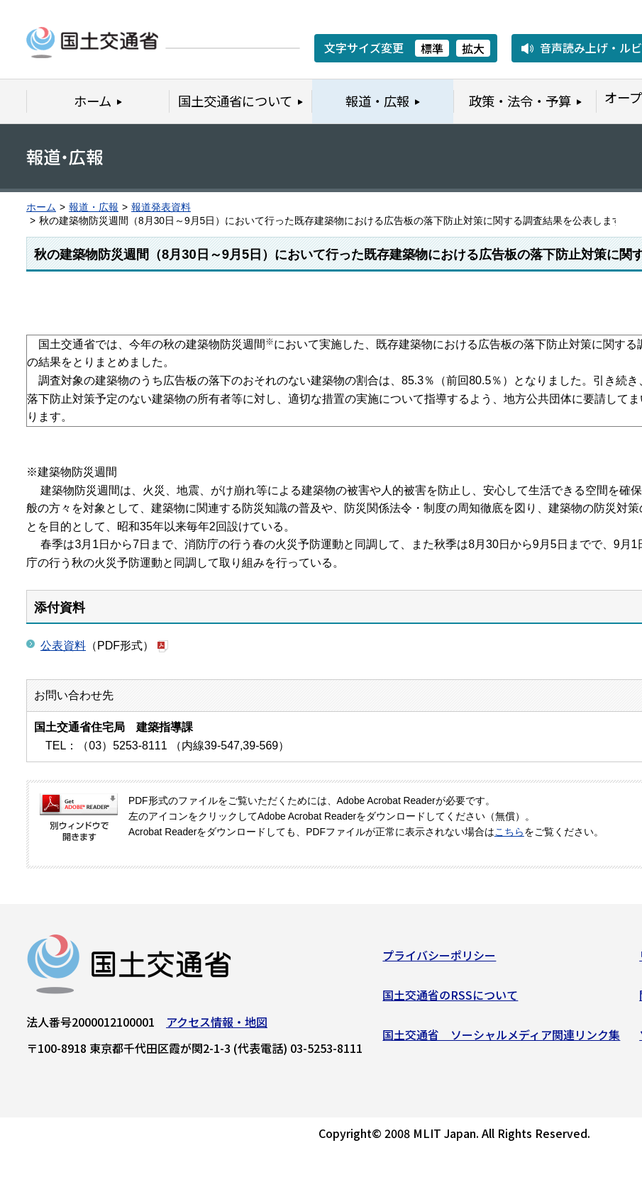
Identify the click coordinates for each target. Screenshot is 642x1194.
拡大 (473, 48)
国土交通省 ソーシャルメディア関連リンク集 (501, 1038)
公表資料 (63, 646)
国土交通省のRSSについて (450, 999)
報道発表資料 (161, 207)
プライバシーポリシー (439, 960)
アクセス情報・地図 (216, 1026)
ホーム (41, 207)
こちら (509, 832)
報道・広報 (93, 207)
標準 (432, 48)
